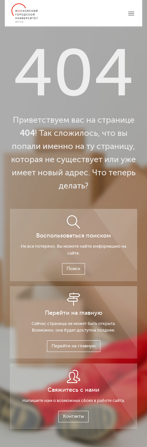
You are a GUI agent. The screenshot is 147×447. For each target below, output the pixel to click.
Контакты (73, 416)
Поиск (73, 268)
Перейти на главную (74, 345)
